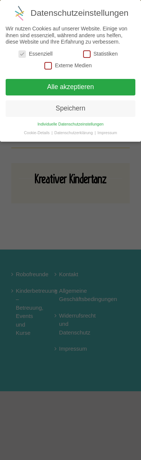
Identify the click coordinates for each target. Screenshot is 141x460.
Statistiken (100, 54)
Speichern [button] (70, 108)
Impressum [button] (107, 132)
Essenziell (35, 54)
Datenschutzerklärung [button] (74, 132)
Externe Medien (68, 65)
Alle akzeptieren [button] (70, 87)
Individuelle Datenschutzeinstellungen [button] (71, 124)
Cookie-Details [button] (37, 132)
